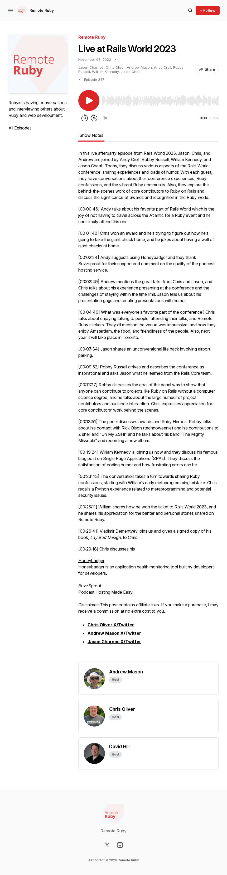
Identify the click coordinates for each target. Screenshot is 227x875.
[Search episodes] (190, 10)
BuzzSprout (89, 585)
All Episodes (20, 128)
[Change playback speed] (105, 118)
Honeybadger (91, 560)
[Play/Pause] (88, 100)
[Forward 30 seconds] (94, 118)
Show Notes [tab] (91, 135)
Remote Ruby (42, 10)
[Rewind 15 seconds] (84, 118)
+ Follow (207, 10)
